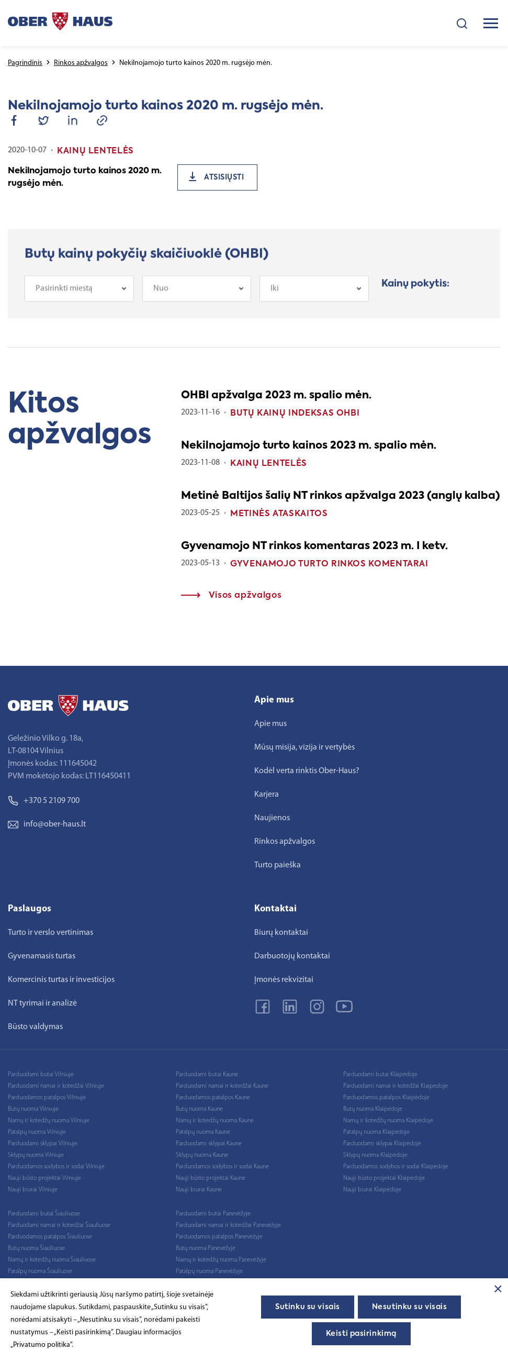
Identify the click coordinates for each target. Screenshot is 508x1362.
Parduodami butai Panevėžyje (213, 1214)
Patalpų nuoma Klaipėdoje (376, 1132)
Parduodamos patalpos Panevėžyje (219, 1237)
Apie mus (270, 724)
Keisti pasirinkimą (361, 1333)
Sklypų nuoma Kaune (202, 1155)
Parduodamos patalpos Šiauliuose (50, 1237)
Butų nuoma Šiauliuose (36, 1248)
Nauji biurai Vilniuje (33, 1190)
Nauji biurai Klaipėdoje (372, 1190)
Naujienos (272, 818)
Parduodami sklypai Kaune (209, 1144)
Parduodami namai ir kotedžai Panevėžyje (228, 1225)
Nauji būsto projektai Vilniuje (44, 1178)
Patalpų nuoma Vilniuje (37, 1132)
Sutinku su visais (307, 1307)
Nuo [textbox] (160, 301)
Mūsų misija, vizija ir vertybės (304, 747)
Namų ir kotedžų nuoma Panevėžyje (221, 1260)
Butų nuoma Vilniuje (33, 1109)
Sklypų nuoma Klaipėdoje (375, 1155)
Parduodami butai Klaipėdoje (380, 1074)
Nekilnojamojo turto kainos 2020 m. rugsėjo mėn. (85, 177)
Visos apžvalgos (231, 595)
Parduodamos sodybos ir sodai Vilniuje (56, 1167)
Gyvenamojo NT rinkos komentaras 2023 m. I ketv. (314, 546)
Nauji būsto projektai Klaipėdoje (384, 1178)
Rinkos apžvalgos (81, 63)
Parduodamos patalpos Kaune (213, 1098)
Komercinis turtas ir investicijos (61, 980)
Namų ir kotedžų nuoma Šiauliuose (52, 1260)
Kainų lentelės (268, 464)
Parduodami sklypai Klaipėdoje (382, 1144)
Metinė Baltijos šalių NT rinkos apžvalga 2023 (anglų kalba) (340, 496)
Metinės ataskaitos (279, 514)
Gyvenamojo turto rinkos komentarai (329, 564)
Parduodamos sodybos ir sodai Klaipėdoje (395, 1167)
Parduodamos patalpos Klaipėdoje (386, 1098)
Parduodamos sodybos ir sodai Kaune (222, 1167)
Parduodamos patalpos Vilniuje (47, 1098)
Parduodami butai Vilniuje (41, 1074)
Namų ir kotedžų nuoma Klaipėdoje (388, 1121)
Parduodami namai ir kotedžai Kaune (222, 1086)
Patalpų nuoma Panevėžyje (209, 1271)
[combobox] (79, 301)
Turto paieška (277, 865)
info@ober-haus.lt (47, 824)
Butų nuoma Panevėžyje (205, 1248)
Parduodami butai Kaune (207, 1074)
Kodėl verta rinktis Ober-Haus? (306, 771)
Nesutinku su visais (409, 1307)
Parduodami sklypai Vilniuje (42, 1144)
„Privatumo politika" (41, 1345)
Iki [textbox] (274, 301)
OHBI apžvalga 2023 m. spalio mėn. (276, 395)
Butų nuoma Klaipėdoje (372, 1109)
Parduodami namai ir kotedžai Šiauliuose (59, 1225)
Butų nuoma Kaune (199, 1109)
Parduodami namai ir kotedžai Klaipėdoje (395, 1086)
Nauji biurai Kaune (199, 1190)
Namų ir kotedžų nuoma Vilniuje (48, 1121)
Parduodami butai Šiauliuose (44, 1214)
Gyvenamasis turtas (41, 956)
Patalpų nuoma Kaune (203, 1132)
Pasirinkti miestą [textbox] (64, 301)
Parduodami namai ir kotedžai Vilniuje (56, 1086)
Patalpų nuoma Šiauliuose (40, 1271)
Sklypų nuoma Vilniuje (36, 1155)
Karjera (266, 794)
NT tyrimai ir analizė (42, 1003)
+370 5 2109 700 (44, 801)
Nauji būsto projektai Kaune (210, 1178)
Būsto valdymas (35, 1027)
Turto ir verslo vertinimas (50, 933)
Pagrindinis (25, 63)
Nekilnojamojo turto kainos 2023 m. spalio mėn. (308, 446)
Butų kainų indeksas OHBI (294, 413)
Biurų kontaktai (281, 933)
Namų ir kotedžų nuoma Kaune (215, 1121)
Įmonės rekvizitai (283, 980)
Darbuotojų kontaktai (292, 956)
